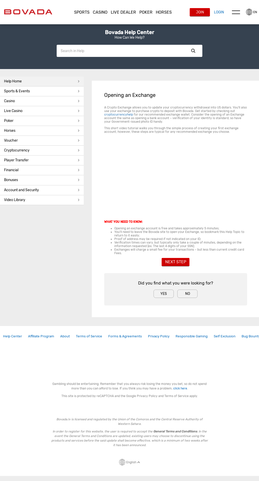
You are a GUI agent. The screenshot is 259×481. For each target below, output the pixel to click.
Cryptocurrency (42, 150)
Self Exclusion (224, 336)
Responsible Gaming (192, 336)
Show (193, 51)
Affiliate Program (41, 336)
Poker (146, 12)
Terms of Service (89, 336)
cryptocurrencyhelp (118, 114)
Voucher (42, 140)
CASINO (100, 12)
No (187, 294)
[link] (12, 336)
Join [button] (200, 12)
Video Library (42, 200)
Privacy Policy (158, 336)
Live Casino (42, 111)
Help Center (12, 336)
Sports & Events (42, 91)
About (65, 336)
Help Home (42, 81)
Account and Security (42, 190)
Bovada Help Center (129, 32)
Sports (82, 12)
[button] (82, 12)
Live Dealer (123, 12)
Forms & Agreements (125, 336)
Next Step (175, 261)
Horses (164, 12)
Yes (163, 294)
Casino (42, 101)
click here (180, 388)
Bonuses (42, 180)
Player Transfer (42, 160)
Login (219, 12)
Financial (42, 170)
